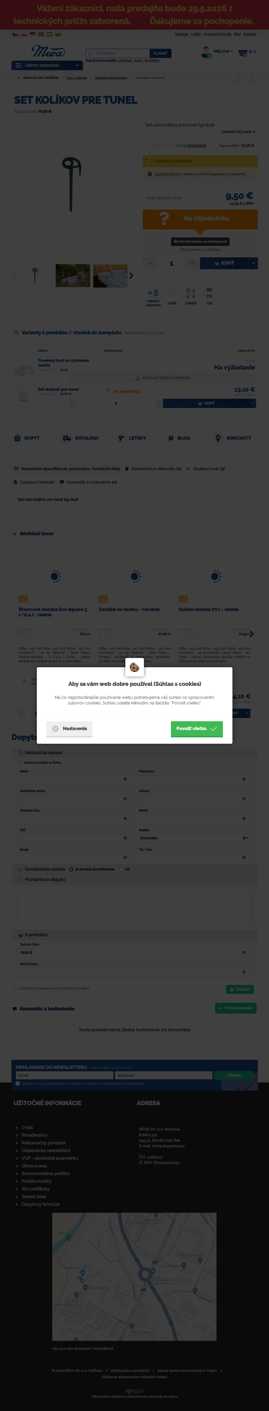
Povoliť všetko (197, 728)
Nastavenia (69, 728)
